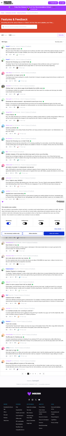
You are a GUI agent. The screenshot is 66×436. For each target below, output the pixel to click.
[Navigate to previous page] (22, 374)
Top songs (29, 410)
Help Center (6, 420)
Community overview (11, 12)
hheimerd (8, 321)
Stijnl (7, 295)
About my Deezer (21, 12)
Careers (40, 428)
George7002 (9, 112)
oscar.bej (8, 308)
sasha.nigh (8, 178)
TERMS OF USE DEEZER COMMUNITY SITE (26, 384)
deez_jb (8, 282)
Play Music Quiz (19, 427)
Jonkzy (7, 347)
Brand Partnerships (43, 425)
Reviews (5, 417)
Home (2, 12)
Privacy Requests (55, 417)
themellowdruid (9, 242)
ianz (7, 151)
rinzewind (8, 85)
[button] (2, 3)
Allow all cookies (54, 233)
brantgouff (8, 360)
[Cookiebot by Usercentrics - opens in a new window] (57, 202)
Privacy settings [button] (54, 422)
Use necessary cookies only (11, 233)
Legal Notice (53, 419)
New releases (30, 412)
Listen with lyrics (19, 415)
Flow (17, 407)
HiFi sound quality (20, 421)
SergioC (8, 46)
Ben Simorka (9, 138)
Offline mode (18, 418)
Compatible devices (20, 429)
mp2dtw (8, 191)
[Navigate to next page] (43, 374)
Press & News (42, 407)
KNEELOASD (9, 164)
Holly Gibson (9, 72)
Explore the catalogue (31, 407)
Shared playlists (19, 424)
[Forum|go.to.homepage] (8, 2)
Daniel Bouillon (9, 334)
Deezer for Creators (43, 417)
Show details (57, 229)
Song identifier (19, 410)
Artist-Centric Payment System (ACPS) (42, 412)
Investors (41, 422)
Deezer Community (31, 420)
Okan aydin (8, 99)
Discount (6, 414)
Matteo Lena (9, 125)
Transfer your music (20, 412)
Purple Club (29, 423)
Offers (5, 412)
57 (40, 373)
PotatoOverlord (9, 268)
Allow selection (33, 233)
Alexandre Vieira (10, 255)
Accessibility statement (44, 384)
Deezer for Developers (44, 419)
